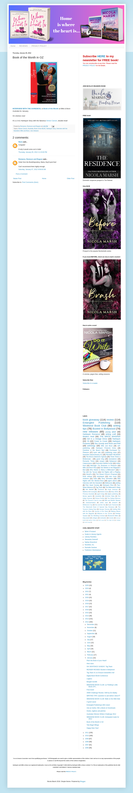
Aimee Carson (51, 121)
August (89, 637)
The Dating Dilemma (113, 498)
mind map (87, 522)
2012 (87, 622)
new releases (34, 131)
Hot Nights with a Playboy (111, 472)
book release (87, 476)
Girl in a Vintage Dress (97, 439)
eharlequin (100, 476)
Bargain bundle (92, 682)
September (91, 633)
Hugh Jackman (113, 489)
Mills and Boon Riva (90, 468)
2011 (87, 733)
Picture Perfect (100, 498)
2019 (87, 601)
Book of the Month (50, 109)
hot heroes (90, 489)
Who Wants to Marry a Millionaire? (102, 470)
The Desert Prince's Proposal (106, 474)
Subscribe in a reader (90, 383)
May (88, 646)
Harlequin (116, 439)
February (90, 655)
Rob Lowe (101, 520)
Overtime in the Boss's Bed (93, 450)
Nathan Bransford (91, 542)
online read (104, 502)
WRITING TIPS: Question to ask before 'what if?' (103, 696)
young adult (110, 432)
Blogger (82, 781)
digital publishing (113, 494)
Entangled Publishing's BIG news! (98, 705)
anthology (91, 446)
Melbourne (108, 483)
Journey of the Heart (101, 511)
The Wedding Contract (97, 515)
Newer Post (17, 178)
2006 (87, 748)
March (89, 652)
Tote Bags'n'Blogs (93, 725)
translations (113, 459)
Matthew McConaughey (90, 491)
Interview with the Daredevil (92, 483)
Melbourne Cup (87, 505)
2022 (87, 591)
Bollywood (113, 461)
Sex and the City (100, 505)
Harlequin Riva (108, 485)
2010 (87, 736)
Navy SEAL (114, 491)
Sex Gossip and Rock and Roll (107, 443)
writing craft (111, 434)
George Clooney (104, 509)
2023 (87, 588)
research (114, 502)
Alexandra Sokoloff (91, 539)
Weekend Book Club (94, 425)
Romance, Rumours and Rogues (30, 159)
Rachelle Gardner (91, 547)
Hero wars (90, 663)
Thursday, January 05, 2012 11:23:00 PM (32, 152)
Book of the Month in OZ (95, 722)
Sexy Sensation (107, 478)
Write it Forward (90, 531)
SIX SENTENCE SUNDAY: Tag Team (99, 666)
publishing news (111, 452)
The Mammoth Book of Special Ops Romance (98, 507)
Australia (30, 128)
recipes (102, 461)
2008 (87, 742)
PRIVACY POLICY (39, 46)
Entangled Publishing (96, 422)
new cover (113, 476)
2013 (87, 619)
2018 (87, 603)
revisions (86, 478)
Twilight (118, 520)
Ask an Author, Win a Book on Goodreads (101, 708)
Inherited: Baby (109, 496)
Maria (20, 142)
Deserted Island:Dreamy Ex (92, 455)
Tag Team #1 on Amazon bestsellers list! (100, 673)
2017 (87, 607)
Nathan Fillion (92, 520)
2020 (87, 597)
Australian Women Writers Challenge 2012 (101, 714)
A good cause (91, 702)
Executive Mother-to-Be (104, 463)
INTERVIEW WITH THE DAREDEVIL (27, 109)
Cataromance (87, 463)
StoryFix (89, 474)
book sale (97, 452)
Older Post (70, 178)
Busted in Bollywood (104, 428)
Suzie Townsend (113, 505)
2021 (87, 594)
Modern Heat (88, 436)
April (89, 649)
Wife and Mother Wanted (112, 500)
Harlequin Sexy (51, 128)
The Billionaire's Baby (113, 487)
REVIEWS (23, 46)
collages (94, 518)
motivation (103, 518)
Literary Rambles (91, 537)
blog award (86, 518)
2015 (87, 613)
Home (13, 46)
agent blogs (101, 494)
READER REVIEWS (113, 455)
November (91, 627)
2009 (87, 739)
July (88, 640)
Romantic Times (89, 461)
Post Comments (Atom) (30, 182)
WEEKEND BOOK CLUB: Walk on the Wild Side (103, 699)
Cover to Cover (101, 441)
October (90, 630)
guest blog (100, 459)
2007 (87, 745)
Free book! (90, 690)
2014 (87, 616)
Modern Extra (104, 491)
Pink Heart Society (92, 485)
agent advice (112, 481)
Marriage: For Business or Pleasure (103, 465)
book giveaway (91, 419)
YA (88, 441)
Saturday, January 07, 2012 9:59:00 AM (32, 169)
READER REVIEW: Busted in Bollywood (101, 670)
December (91, 624)
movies (111, 518)
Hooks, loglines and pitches (96, 711)
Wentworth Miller (113, 515)
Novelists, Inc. (89, 545)
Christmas (101, 489)
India (95, 478)
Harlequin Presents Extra (106, 448)
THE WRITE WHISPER (110, 436)
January (90, 658)
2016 (87, 610)
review (110, 419)
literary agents (87, 496)
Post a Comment (21, 174)
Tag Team (99, 487)
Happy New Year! (93, 728)
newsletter (98, 496)
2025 (87, 585)
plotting (117, 483)
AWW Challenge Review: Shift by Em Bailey (102, 693)
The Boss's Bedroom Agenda (96, 457)
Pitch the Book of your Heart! (97, 660)
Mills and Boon (25, 131)
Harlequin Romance (91, 434)
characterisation (91, 502)
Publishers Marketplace (93, 550)
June (89, 643)
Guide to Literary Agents (93, 534)
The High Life (110, 520)
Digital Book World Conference (97, 676)
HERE (101, 56)
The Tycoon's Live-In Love (93, 500)
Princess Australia (88, 494)
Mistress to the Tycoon (104, 513)
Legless (89, 679)
